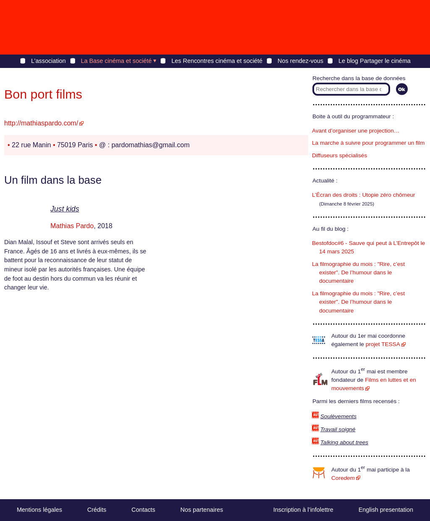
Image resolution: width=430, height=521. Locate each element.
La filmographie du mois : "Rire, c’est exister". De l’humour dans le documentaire (358, 272)
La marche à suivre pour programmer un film (368, 143)
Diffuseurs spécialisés (339, 155)
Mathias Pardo (72, 225)
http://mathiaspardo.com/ (41, 123)
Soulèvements (338, 416)
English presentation (386, 509)
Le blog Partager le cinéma (374, 60)
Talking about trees (344, 442)
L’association (48, 60)
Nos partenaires (202, 509)
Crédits (97, 509)
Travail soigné (338, 429)
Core (343, 478)
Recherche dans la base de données (358, 78)
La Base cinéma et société (116, 60)
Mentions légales (39, 509)
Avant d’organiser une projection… (355, 131)
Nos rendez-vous (300, 60)
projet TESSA (383, 344)
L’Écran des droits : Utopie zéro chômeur (363, 195)
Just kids (64, 209)
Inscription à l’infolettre (303, 509)
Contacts (143, 509)
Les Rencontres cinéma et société (216, 60)
